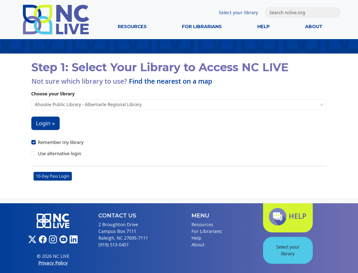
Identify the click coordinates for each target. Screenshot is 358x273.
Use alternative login (59, 153)
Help (263, 26)
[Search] (297, 12)
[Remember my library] (33, 142)
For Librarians (202, 26)
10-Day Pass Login (52, 176)
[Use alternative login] (33, 153)
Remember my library (61, 142)
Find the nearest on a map (170, 81)
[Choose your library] (174, 104)
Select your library (238, 12)
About (313, 26)
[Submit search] (335, 12)
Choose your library (53, 94)
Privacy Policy (53, 263)
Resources (132, 26)
